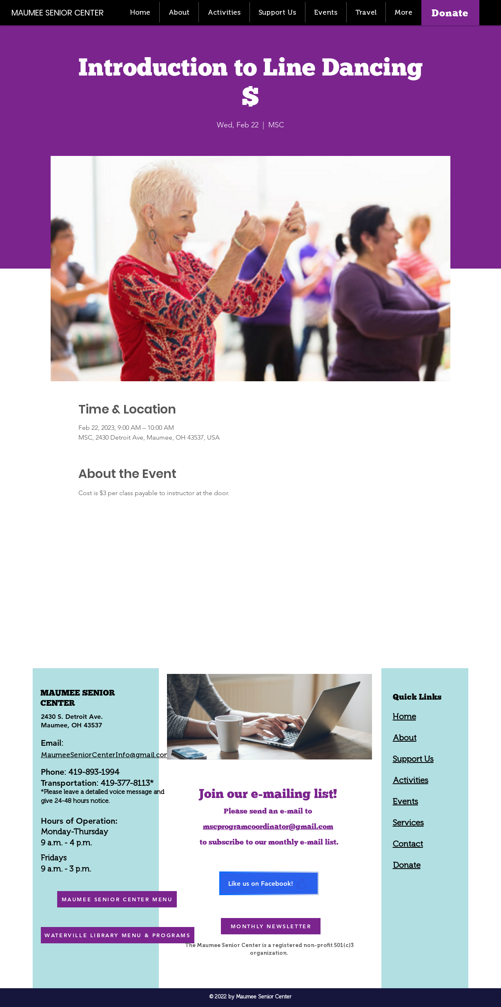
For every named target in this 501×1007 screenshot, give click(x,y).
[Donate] (450, 12)
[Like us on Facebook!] (269, 883)
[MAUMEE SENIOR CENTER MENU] (117, 899)
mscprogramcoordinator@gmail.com (268, 826)
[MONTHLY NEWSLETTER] (271, 926)
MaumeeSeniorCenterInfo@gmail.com (106, 755)
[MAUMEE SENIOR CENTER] (62, 12)
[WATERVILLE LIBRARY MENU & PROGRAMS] (117, 935)
